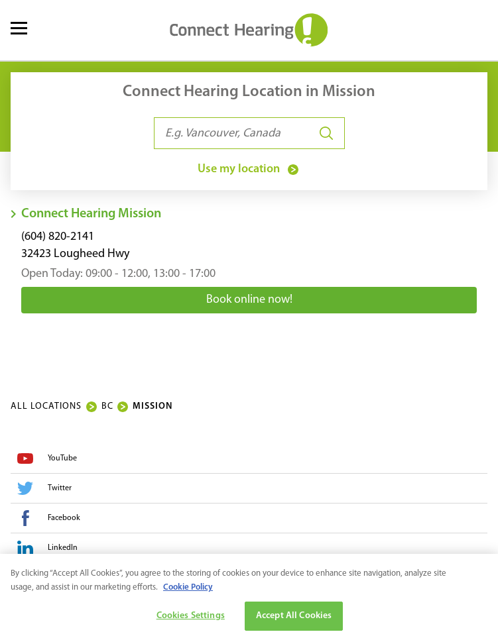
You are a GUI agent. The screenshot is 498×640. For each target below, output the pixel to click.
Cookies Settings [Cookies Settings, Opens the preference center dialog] (190, 618)
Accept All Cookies (294, 618)
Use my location (249, 170)
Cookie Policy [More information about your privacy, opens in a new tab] (188, 590)
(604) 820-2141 (57, 237)
